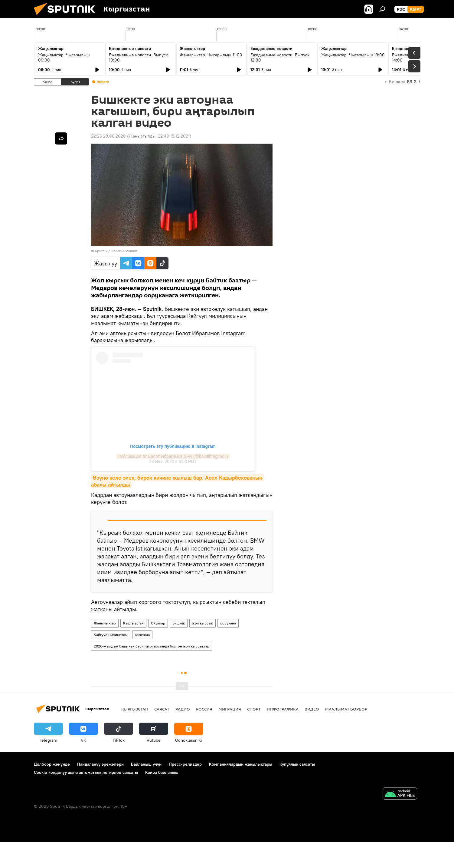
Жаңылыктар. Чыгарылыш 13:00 (353, 55)
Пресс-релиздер (185, 764)
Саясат (161, 709)
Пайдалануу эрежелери (100, 764)
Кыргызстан (133, 623)
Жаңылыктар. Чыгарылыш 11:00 (211, 55)
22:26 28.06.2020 (108, 136)
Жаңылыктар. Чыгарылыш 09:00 (64, 57)
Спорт (254, 709)
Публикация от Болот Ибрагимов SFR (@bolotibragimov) (173, 456)
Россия (204, 709)
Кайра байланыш (161, 772)
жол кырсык (202, 623)
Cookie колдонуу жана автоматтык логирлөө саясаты (86, 772)
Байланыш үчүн (146, 764)
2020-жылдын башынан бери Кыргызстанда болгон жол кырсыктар (151, 646)
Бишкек (178, 623)
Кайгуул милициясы (111, 634)
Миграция (229, 709)
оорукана (228, 623)
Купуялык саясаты (297, 764)
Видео (312, 709)
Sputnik (101, 250)
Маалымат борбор (346, 709)
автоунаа (142, 634)
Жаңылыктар (105, 623)
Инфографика (283, 709)
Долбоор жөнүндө (52, 764)
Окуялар (158, 623)
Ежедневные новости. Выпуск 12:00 (279, 57)
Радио (182, 709)
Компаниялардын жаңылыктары (240, 764)
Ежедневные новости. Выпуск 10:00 (138, 57)
